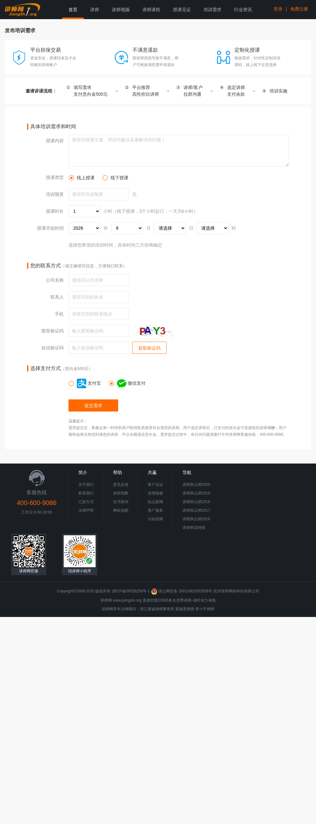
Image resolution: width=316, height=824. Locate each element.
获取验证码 (149, 348)
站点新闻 (155, 502)
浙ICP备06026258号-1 (131, 591)
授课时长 (55, 211)
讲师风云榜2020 (196, 484)
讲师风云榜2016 (196, 519)
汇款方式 (86, 502)
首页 (72, 9)
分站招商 (155, 519)
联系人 (57, 297)
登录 (278, 8)
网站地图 (120, 510)
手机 (59, 313)
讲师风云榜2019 (196, 493)
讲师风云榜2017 (196, 510)
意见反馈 (120, 484)
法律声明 (86, 510)
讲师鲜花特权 (194, 527)
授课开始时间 (50, 228)
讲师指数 (120, 493)
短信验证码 (52, 347)
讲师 (94, 9)
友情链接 (155, 493)
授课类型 (55, 177)
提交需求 (93, 405)
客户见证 (155, 484)
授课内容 (55, 140)
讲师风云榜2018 (196, 502)
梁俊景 (181, 609)
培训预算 (55, 194)
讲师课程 (151, 9)
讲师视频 (121, 9)
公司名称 (55, 280)
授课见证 (182, 9)
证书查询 (120, 502)
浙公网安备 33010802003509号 (182, 591)
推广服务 (155, 510)
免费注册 (299, 8)
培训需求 (212, 9)
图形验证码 (52, 330)
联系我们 (86, 493)
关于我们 (86, 484)
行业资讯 (243, 9)
